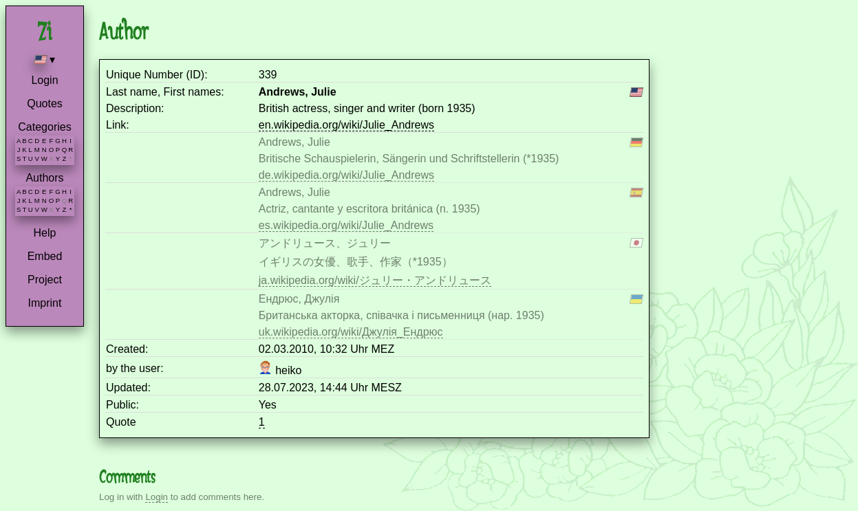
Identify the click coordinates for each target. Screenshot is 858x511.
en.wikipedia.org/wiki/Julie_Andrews (346, 125)
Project (45, 279)
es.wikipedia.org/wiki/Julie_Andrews (346, 225)
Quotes (45, 103)
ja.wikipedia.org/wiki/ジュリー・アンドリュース (375, 280)
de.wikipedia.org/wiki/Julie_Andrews (346, 175)
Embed (45, 256)
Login (44, 80)
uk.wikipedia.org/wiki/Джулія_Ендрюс (351, 332)
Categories (44, 127)
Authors (44, 178)
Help (45, 233)
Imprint (45, 303)
